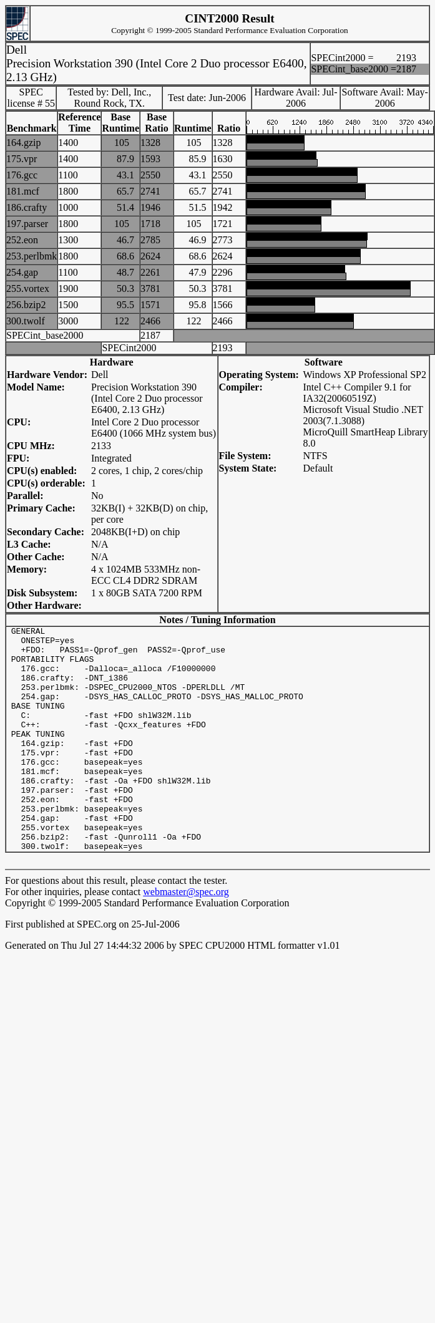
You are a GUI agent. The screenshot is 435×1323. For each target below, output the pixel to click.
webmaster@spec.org (186, 936)
